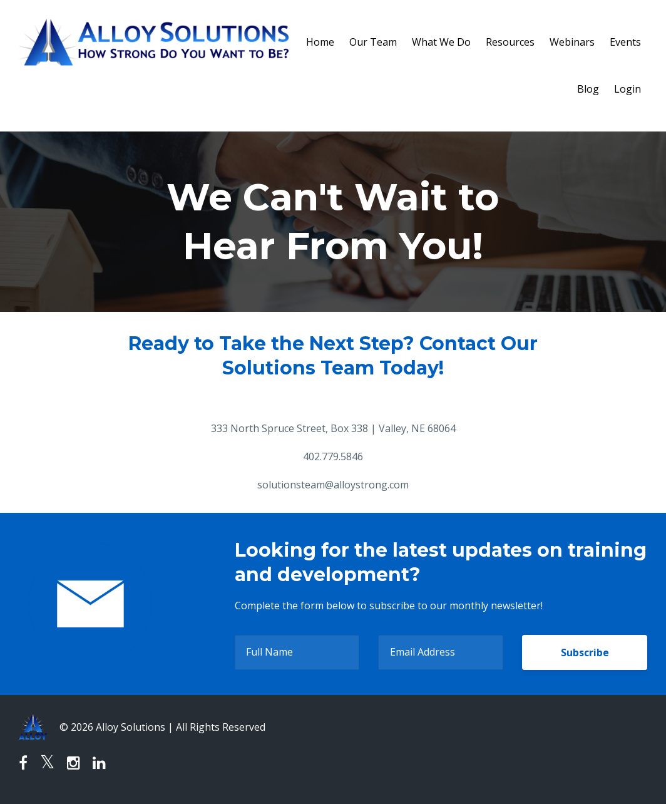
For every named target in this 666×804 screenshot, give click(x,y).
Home (320, 42)
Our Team (373, 42)
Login (627, 89)
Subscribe (585, 652)
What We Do (441, 42)
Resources (510, 42)
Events (625, 42)
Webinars (572, 42)
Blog (588, 89)
